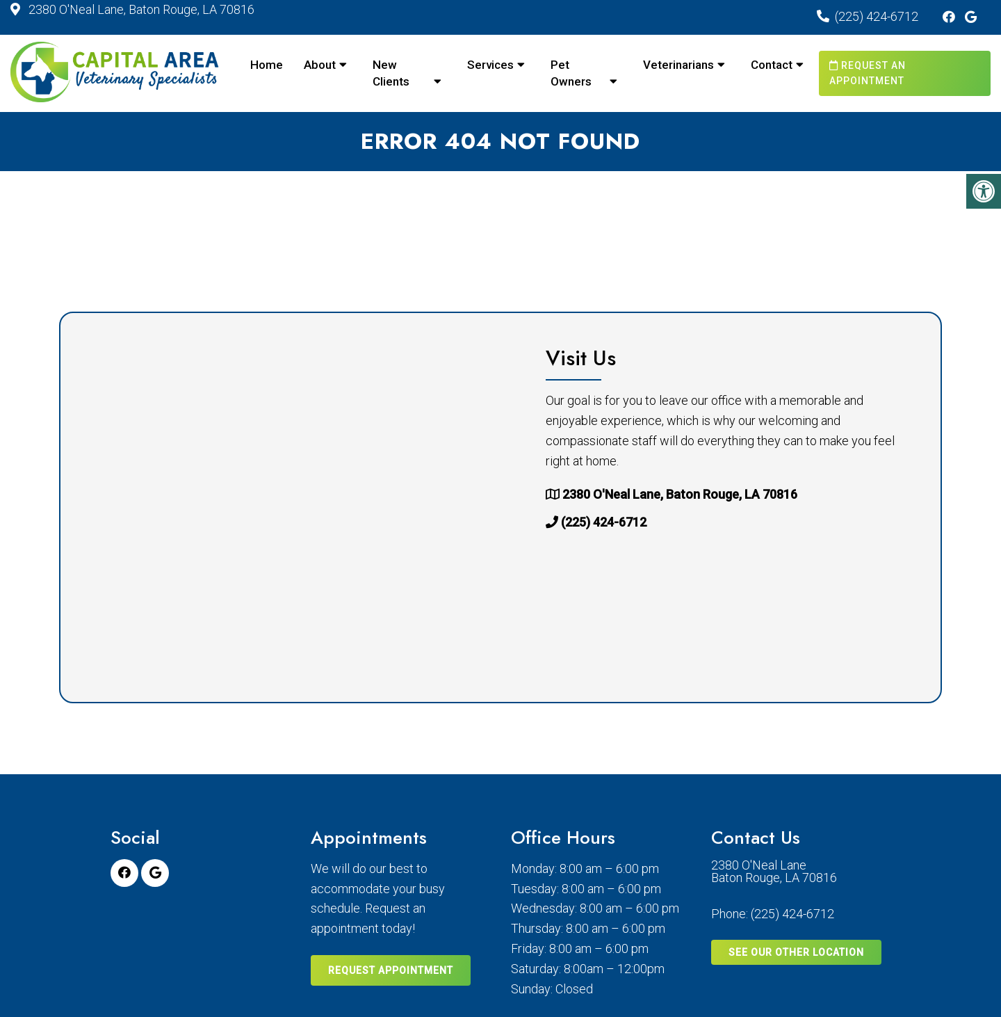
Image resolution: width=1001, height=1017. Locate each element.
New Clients (391, 73)
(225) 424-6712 (876, 16)
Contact (771, 65)
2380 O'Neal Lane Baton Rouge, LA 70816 (774, 871)
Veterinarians (678, 65)
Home (266, 65)
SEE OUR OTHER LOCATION (796, 952)
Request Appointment (390, 970)
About (320, 65)
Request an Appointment (867, 73)
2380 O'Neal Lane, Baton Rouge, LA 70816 (140, 9)
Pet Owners (571, 73)
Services (490, 65)
